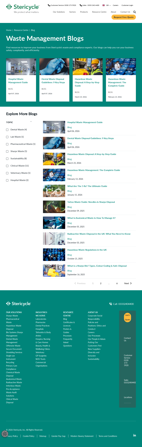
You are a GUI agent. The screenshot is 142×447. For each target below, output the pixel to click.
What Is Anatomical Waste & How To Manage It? (91, 217)
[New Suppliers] (94, 349)
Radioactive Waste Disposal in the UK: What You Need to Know (98, 233)
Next (127, 283)
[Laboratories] (41, 319)
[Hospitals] (40, 329)
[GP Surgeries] (41, 355)
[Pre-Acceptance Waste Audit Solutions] (13, 392)
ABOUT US (93, 312)
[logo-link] (23, 8)
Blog (69, 127)
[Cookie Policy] (29, 436)
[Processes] (67, 335)
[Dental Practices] (43, 325)
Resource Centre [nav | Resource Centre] (99, 11)
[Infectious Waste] (13, 385)
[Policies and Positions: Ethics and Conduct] (97, 325)
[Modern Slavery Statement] (82, 436)
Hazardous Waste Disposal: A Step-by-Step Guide (91, 154)
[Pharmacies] (40, 322)
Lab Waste (17, 136)
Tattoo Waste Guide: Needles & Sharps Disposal (91, 201)
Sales (130, 381)
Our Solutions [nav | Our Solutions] (59, 11)
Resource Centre (21, 30)
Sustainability (19, 158)
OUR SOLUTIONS (14, 312)
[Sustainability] (93, 359)
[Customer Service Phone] (63, 5)
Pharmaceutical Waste (23, 144)
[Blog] (65, 319)
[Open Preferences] (4, 433)
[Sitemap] (43, 436)
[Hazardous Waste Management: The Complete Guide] (121, 80)
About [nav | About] (113, 11)
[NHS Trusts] (40, 359)
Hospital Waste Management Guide (85, 122)
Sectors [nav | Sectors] (72, 11)
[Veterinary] (40, 352)
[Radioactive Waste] (14, 382)
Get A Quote (127, 317)
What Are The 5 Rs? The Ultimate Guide (87, 186)
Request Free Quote (124, 17)
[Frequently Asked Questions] (67, 342)
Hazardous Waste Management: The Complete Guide (93, 170)
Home (8, 30)
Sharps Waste (19, 151)
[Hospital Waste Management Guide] (21, 80)
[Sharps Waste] (12, 315)
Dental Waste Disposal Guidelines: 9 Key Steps (90, 138)
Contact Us (127, 339)
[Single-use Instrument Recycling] (11, 359)
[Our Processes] (94, 335)
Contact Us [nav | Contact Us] (125, 11)
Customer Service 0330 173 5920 (128, 360)
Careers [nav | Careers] (115, 5)
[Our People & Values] (96, 339)
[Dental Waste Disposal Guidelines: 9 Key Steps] (54, 80)
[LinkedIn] (134, 435)
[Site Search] (134, 12)
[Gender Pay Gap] (58, 436)
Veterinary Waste (20, 172)
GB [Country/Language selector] (106, 5)
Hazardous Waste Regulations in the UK (87, 249)
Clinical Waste (20, 165)
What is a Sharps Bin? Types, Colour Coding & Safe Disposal (97, 265)
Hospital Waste (19, 180)
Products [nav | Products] (84, 11)
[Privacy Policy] (12, 436)
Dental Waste (19, 129)
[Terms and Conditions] (108, 436)
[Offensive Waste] (13, 345)
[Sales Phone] (91, 5)
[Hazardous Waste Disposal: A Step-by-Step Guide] (88, 80)
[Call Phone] (121, 304)
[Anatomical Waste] (14, 379)
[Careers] (91, 332)
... (109, 283)
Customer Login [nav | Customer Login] (127, 5)
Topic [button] (19, 122)
